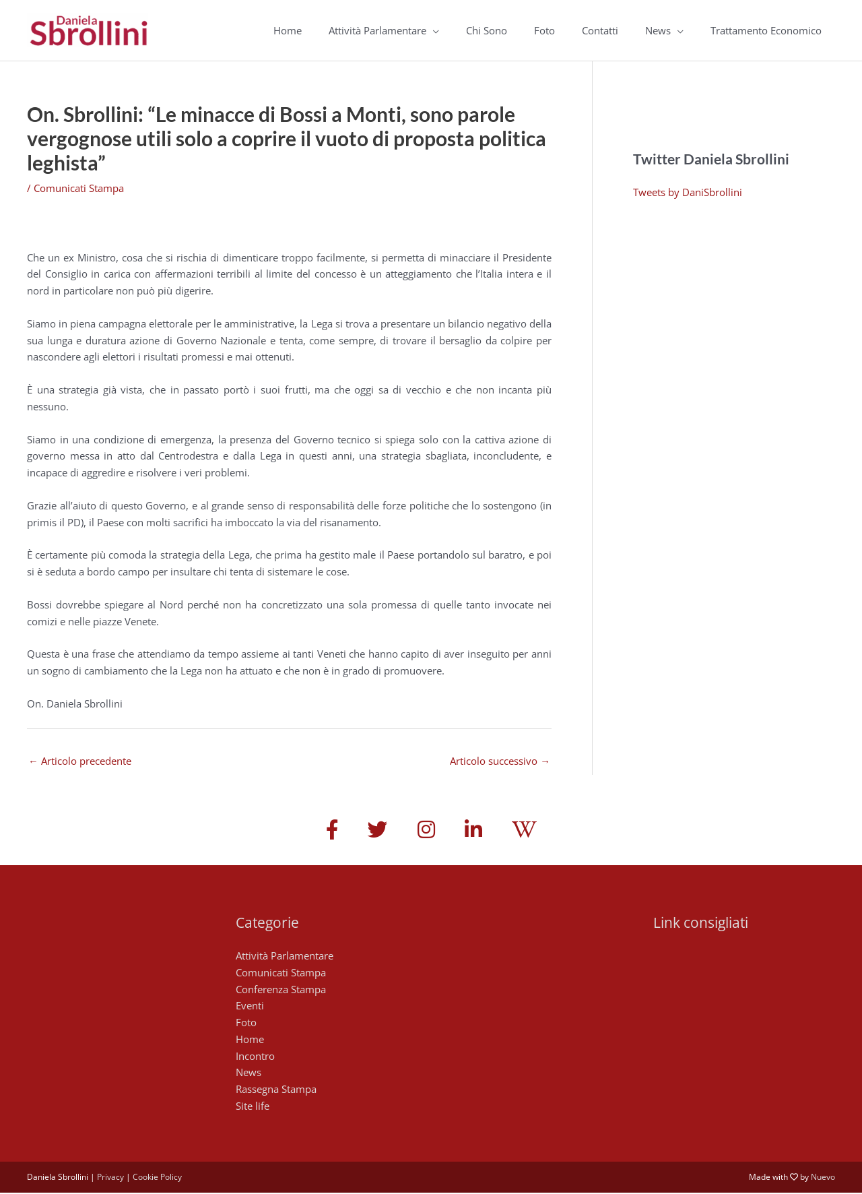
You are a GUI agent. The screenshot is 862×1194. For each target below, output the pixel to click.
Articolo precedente (79, 760)
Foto (544, 30)
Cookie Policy (157, 1177)
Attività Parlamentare (377, 30)
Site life (252, 1106)
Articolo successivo (500, 760)
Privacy (110, 1177)
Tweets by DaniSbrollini (687, 192)
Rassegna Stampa (276, 1090)
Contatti (600, 30)
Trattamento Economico (766, 30)
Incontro (255, 1056)
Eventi (250, 1006)
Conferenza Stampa (281, 990)
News (658, 30)
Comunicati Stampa (79, 188)
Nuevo (823, 1177)
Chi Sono (486, 30)
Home (287, 30)
